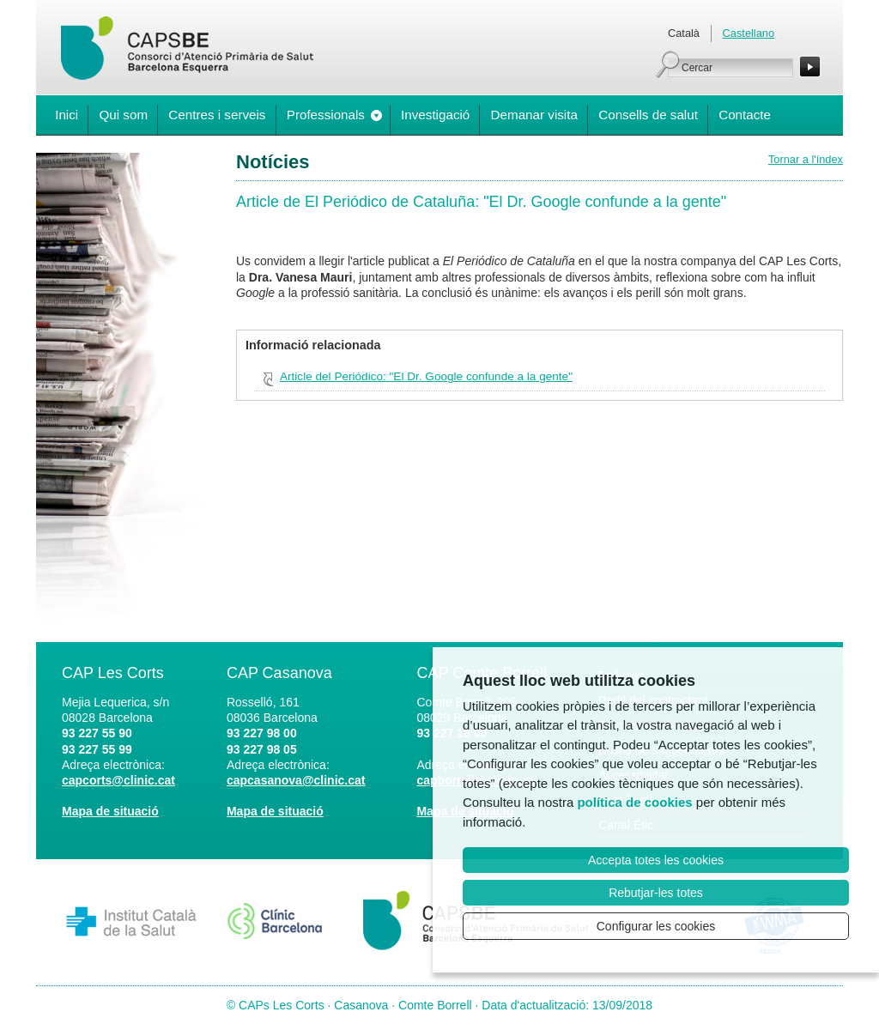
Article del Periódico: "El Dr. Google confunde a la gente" (426, 376)
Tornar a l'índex (805, 159)
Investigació (435, 114)
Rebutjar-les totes (656, 893)
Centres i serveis (216, 114)
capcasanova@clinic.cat (296, 780)
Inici (66, 114)
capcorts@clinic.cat (118, 780)
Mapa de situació (110, 811)
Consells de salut (648, 114)
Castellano (748, 33)
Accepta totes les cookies (656, 860)
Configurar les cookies (656, 926)
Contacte (744, 114)
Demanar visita (534, 114)
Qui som (123, 114)
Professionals (326, 114)
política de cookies (634, 802)
